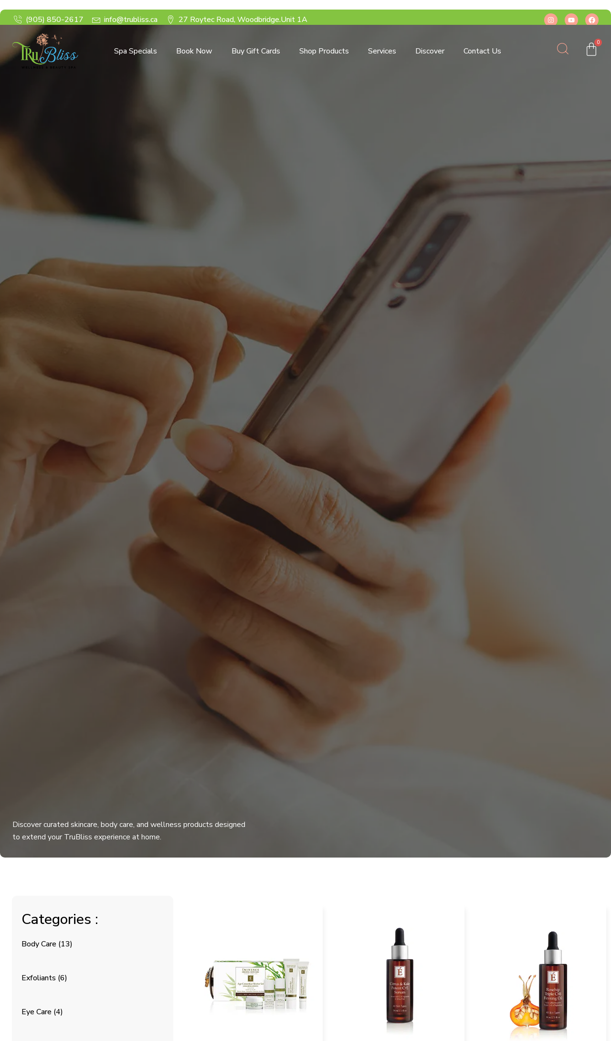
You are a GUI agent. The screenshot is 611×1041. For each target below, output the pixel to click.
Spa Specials (135, 51)
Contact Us (482, 51)
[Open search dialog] (562, 51)
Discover (429, 51)
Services (382, 51)
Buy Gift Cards (256, 51)
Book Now (194, 51)
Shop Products (324, 51)
